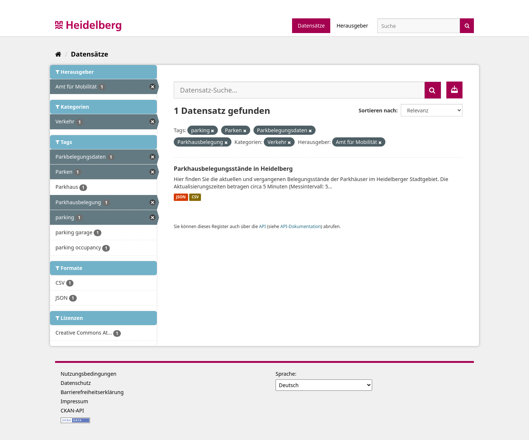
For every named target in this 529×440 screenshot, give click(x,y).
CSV (195, 197)
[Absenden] (467, 25)
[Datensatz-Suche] (418, 25)
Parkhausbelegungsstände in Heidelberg (233, 169)
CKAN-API (72, 410)
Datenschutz (76, 382)
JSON (181, 197)
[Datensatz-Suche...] (299, 90)
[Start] (58, 54)
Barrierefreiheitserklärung (92, 392)
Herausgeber (352, 25)
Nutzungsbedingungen (88, 373)
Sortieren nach (377, 110)
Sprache (285, 373)
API (262, 226)
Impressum (74, 401)
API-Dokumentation (300, 226)
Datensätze (311, 25)
